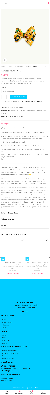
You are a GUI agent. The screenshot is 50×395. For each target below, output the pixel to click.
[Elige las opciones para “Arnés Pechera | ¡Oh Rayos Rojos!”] (27, 262)
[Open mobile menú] (4, 4)
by (35, 387)
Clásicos (28, 66)
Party (35, 66)
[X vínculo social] (13, 116)
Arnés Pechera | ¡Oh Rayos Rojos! (37, 266)
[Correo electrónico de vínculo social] (15, 116)
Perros (3, 113)
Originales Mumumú (17, 270)
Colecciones (18, 66)
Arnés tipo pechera (37, 268)
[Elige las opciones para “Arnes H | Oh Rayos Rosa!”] (3, 262)
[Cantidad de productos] (5, 97)
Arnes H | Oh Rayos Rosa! (13, 266)
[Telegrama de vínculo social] (22, 116)
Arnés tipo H (13, 268)
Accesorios (14, 111)
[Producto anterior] (43, 67)
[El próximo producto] (47, 67)
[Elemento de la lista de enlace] (25, 319)
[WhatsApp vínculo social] (20, 116)
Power (13, 272)
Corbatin (39, 111)
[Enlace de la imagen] (25, 294)
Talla (3, 88)
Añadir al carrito (18, 97)
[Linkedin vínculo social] (17, 116)
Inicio (3, 66)
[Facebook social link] (11, 116)
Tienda (9, 66)
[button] (3, 36)
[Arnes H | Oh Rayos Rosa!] (13, 251)
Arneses (6, 268)
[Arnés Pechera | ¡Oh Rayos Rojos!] (37, 251)
